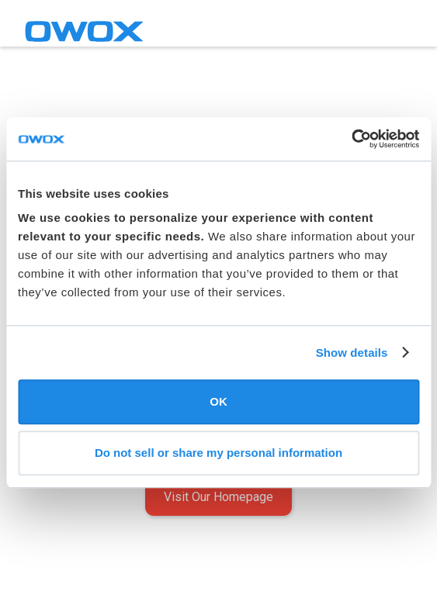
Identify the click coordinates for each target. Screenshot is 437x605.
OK (218, 401)
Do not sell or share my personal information (218, 452)
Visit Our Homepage (218, 496)
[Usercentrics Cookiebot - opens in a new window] (351, 139)
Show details (352, 352)
